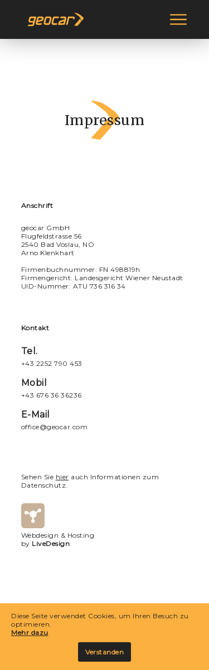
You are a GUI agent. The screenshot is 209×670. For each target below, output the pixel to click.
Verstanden (104, 652)
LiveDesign (51, 543)
